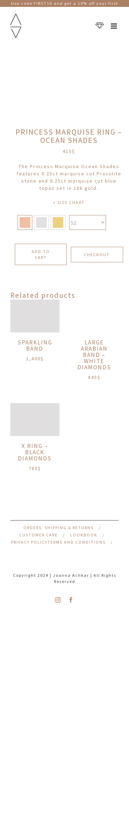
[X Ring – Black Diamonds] (35, 419)
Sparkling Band (35, 345)
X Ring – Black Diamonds (35, 452)
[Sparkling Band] (35, 316)
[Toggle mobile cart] (99, 26)
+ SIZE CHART (69, 202)
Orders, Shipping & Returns (58, 527)
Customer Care (38, 534)
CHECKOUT (97, 254)
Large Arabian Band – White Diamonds (94, 355)
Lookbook (83, 534)
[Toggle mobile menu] (115, 26)
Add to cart (41, 254)
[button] (25, 222)
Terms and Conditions (76, 542)
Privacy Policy (29, 542)
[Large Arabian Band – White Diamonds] (94, 316)
